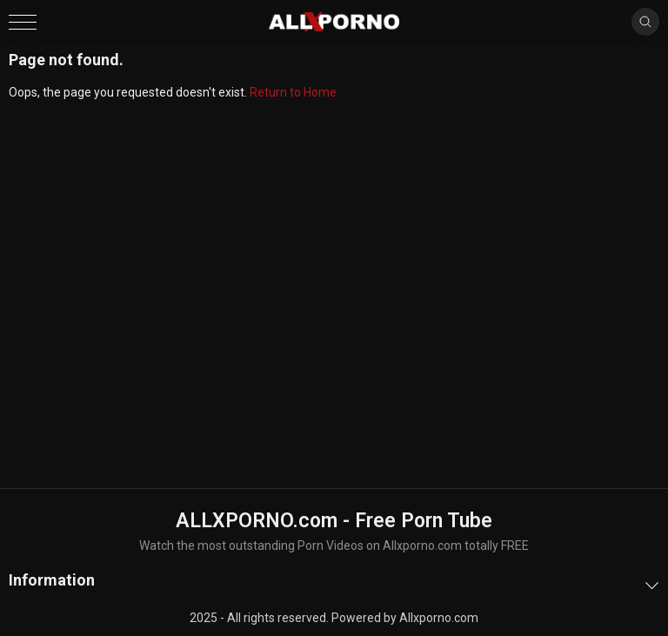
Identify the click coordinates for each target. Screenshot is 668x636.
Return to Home (293, 92)
